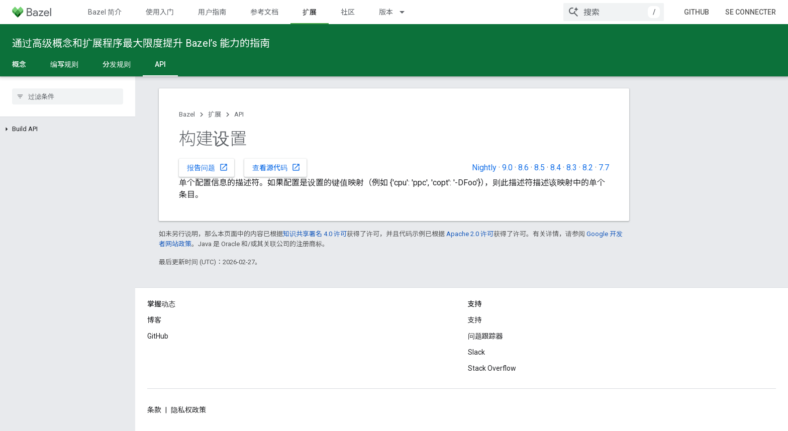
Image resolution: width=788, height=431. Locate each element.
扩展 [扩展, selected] (310, 12)
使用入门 (160, 12)
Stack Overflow (492, 368)
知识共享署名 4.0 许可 (315, 234)
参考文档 (264, 12)
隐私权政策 (188, 410)
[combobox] (613, 12)
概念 (19, 64)
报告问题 (207, 167)
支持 (475, 320)
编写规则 (64, 64)
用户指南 (212, 12)
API (239, 114)
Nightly (484, 167)
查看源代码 (276, 167)
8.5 (539, 167)
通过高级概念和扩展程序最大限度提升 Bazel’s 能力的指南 (141, 43)
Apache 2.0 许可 (470, 234)
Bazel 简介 (105, 12)
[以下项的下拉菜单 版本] (406, 12)
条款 (154, 410)
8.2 (587, 167)
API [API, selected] (160, 64)
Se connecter (750, 12)
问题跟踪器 (485, 336)
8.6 (523, 167)
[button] (67, 129)
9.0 (507, 167)
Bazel (187, 114)
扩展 (214, 114)
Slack (476, 352)
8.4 (555, 167)
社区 (348, 12)
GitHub (696, 12)
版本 (386, 12)
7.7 (604, 167)
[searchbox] (67, 96)
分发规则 (117, 64)
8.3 (571, 167)
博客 (154, 320)
